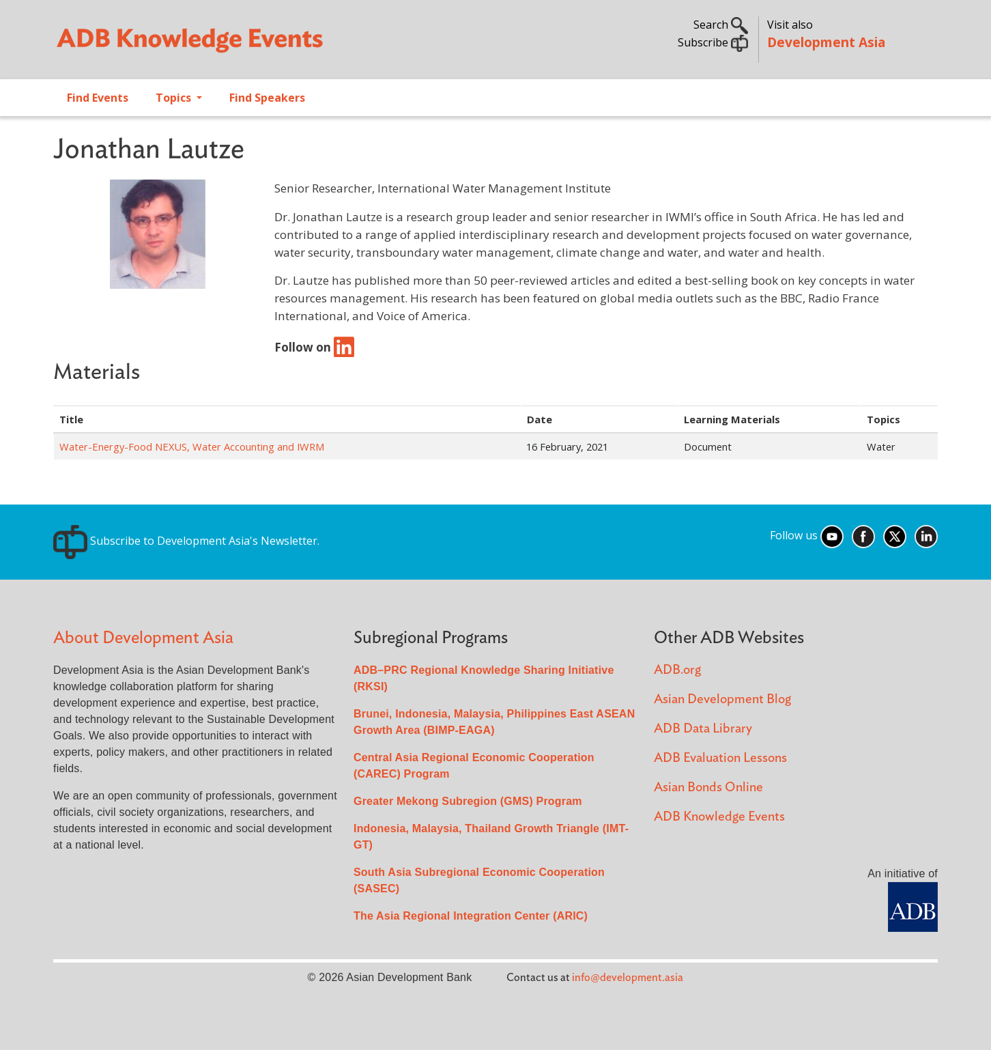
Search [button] (720, 24)
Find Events (97, 97)
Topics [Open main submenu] (175, 97)
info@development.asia (627, 977)
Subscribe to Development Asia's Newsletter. (186, 540)
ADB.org (677, 670)
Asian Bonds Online (708, 787)
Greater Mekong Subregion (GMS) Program (468, 801)
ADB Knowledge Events (719, 816)
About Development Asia (143, 638)
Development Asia (826, 42)
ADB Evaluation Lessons (720, 758)
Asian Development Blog (722, 699)
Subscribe (713, 42)
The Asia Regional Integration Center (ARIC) (471, 916)
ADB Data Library (703, 728)
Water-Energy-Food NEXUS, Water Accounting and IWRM (191, 446)
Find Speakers (267, 97)
